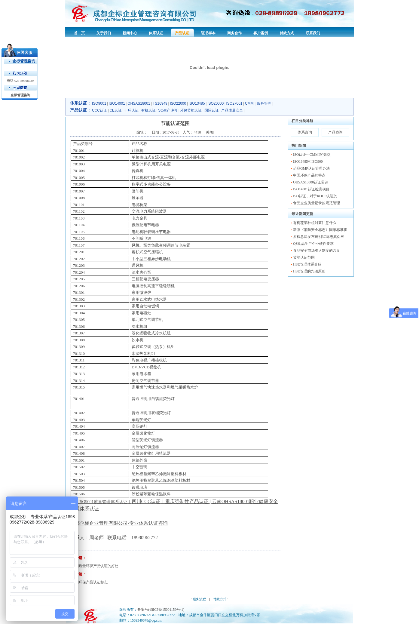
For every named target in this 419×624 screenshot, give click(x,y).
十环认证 (131, 110)
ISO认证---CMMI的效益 (312, 154)
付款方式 (219, 599)
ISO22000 (178, 103)
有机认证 (148, 110)
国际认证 (211, 110)
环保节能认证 (191, 110)
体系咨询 (305, 132)
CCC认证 (99, 110)
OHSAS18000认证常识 (310, 182)
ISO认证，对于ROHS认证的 (315, 196)
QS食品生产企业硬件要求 (313, 243)
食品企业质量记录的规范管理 (316, 203)
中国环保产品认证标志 (90, 582)
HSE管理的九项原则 (309, 271)
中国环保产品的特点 (309, 175)
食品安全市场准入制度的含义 (316, 250)
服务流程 (199, 599)
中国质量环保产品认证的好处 (95, 566)
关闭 (209, 132)
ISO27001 (234, 103)
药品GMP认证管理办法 (311, 168)
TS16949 (160, 103)
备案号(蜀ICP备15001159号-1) (160, 609)
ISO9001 (99, 103)
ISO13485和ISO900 (308, 161)
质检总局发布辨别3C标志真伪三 (318, 237)
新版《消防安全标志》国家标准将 (320, 230)
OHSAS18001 (138, 103)
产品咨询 (335, 132)
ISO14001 (117, 103)
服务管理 (264, 103)
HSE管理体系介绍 (307, 264)
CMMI (250, 103)
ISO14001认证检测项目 (311, 189)
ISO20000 (215, 103)
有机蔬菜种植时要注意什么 (314, 223)
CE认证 (115, 110)
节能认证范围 (304, 257)
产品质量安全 (232, 110)
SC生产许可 (168, 110)
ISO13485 (197, 103)
